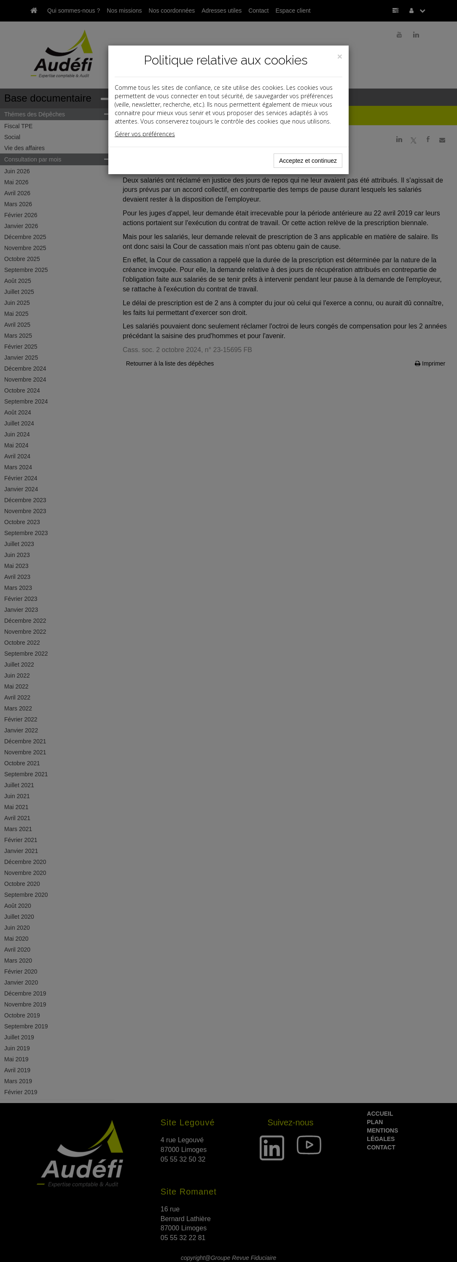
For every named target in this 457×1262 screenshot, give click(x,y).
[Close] (339, 56)
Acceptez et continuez (308, 160)
